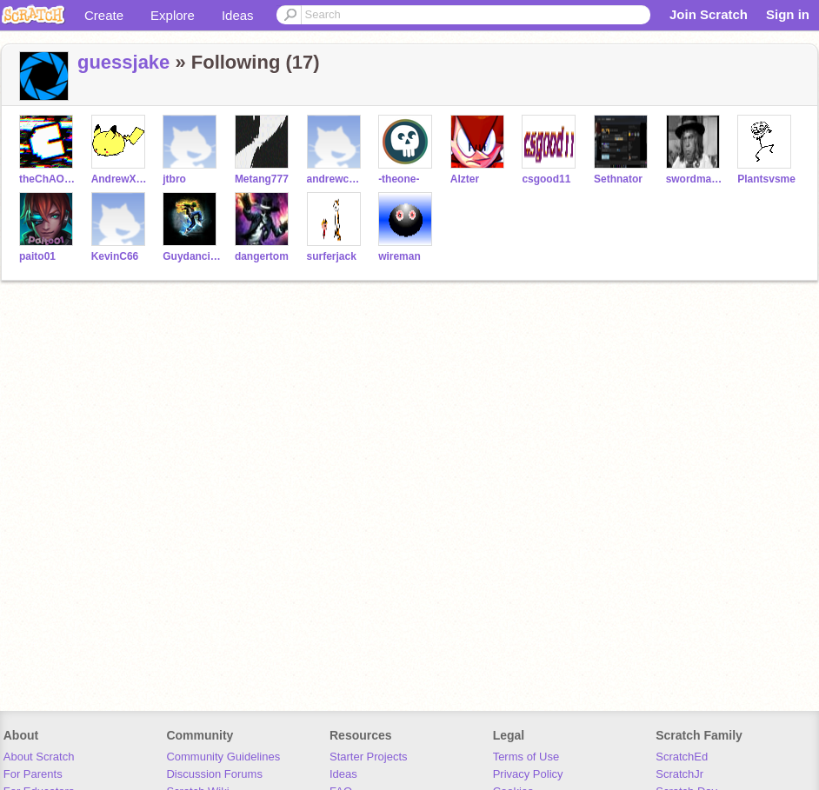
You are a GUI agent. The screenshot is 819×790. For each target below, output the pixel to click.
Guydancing (192, 256)
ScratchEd (682, 756)
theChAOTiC (48, 179)
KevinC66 (115, 256)
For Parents (33, 773)
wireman (399, 256)
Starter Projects (369, 756)
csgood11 (546, 179)
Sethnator (618, 179)
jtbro (174, 179)
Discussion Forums (214, 773)
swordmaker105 (695, 179)
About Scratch (39, 756)
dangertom (262, 256)
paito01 (37, 256)
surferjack (331, 256)
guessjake (123, 62)
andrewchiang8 (336, 179)
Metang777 (262, 179)
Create (103, 15)
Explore (172, 15)
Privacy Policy (528, 773)
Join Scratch (708, 14)
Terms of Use (526, 756)
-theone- (398, 179)
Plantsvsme (766, 179)
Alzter (464, 179)
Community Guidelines (223, 756)
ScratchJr (679, 773)
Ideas (238, 15)
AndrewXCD (120, 179)
